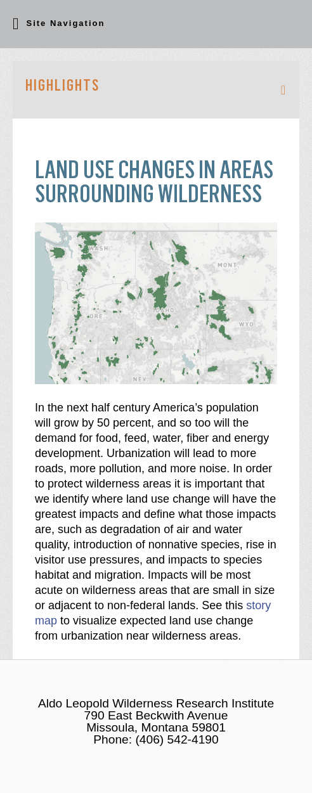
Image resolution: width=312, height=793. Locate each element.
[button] (156, 24)
